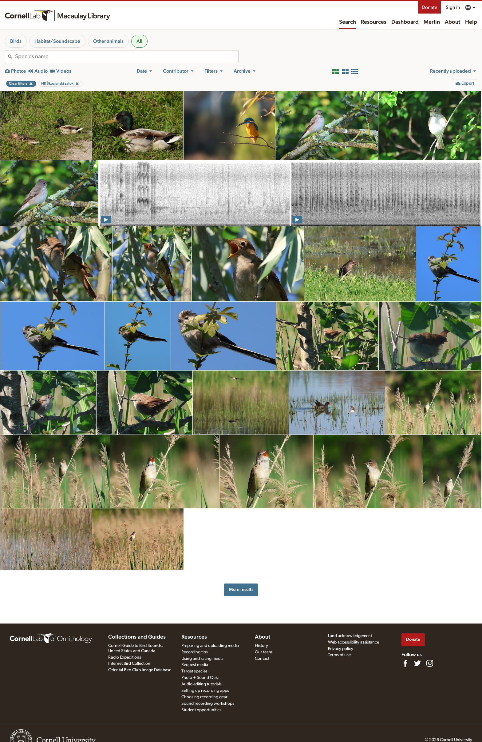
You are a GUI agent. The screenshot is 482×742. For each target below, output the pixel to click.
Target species (194, 671)
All (139, 41)
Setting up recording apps (205, 690)
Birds (16, 41)
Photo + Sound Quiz (200, 678)
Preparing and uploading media (210, 646)
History (261, 646)
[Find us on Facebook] (405, 663)
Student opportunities (201, 710)
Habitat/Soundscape (57, 41)
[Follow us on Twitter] (417, 663)
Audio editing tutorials (201, 684)
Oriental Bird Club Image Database (139, 670)
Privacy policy (340, 649)
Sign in (453, 7)
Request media (194, 665)
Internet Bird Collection (129, 663)
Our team (263, 652)
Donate (429, 7)
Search (347, 22)
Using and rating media (202, 658)
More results (241, 589)
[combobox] (126, 56)
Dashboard (405, 22)
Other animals (108, 41)
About (452, 22)
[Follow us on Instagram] (429, 663)
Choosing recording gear (204, 697)
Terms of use (339, 655)
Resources (373, 22)
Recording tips (194, 652)
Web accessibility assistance (353, 642)
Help (471, 22)
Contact (262, 658)
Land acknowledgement (350, 636)
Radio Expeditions (124, 657)
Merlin (432, 22)
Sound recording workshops (207, 703)
